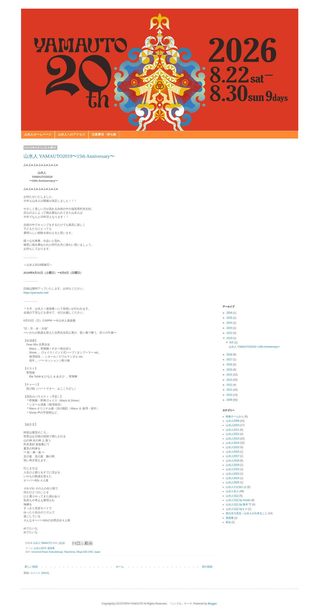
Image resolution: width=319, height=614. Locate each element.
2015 (229, 369)
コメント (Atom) (39, 572)
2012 (229, 384)
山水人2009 (232, 420)
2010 (229, 394)
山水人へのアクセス (71, 134)
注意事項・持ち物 (104, 134)
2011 (229, 389)
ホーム (120, 566)
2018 (229, 354)
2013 (229, 379)
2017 (229, 359)
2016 (229, 364)
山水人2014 (232, 442)
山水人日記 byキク (236, 509)
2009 (229, 399)
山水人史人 (232, 491)
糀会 (228, 522)
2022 (229, 332)
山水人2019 (40, 548)
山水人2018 (232, 460)
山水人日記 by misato (238, 500)
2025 (229, 317)
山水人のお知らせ (236, 486)
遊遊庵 (51, 548)
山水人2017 (232, 456)
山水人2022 (232, 469)
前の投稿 (207, 566)
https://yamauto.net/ (36, 292)
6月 (231, 342)
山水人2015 (232, 447)
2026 (229, 312)
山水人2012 (232, 434)
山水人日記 (232, 495)
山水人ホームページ (37, 134)
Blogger (212, 603)
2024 (229, 322)
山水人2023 (232, 473)
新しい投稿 (31, 566)
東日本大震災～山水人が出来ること (246, 513)
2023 (229, 327)
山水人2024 (232, 478)
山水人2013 (232, 438)
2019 (229, 338)
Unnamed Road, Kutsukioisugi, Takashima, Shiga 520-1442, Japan (66, 551)
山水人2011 (232, 429)
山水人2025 (232, 482)
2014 (229, 374)
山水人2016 (232, 451)
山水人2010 (232, 425)
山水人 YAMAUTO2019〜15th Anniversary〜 (69, 156)
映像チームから (235, 416)
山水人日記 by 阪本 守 (239, 504)
